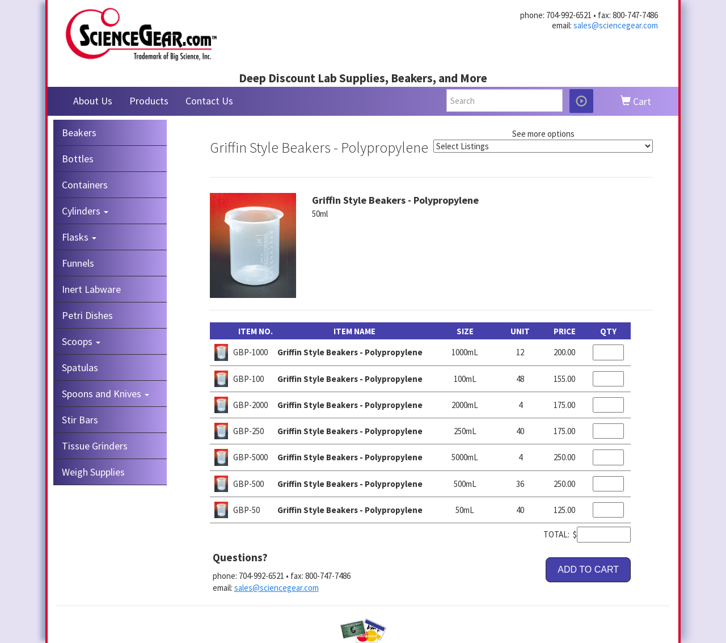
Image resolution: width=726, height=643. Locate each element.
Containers (85, 184)
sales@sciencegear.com (615, 25)
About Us (92, 100)
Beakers (79, 132)
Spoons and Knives (105, 393)
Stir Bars (80, 419)
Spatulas (80, 367)
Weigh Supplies (93, 471)
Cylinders (85, 210)
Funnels (78, 263)
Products (148, 100)
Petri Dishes (87, 315)
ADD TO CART (588, 569)
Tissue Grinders (95, 445)
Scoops (81, 341)
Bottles (78, 158)
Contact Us (209, 100)
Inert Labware (91, 289)
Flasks (79, 236)
